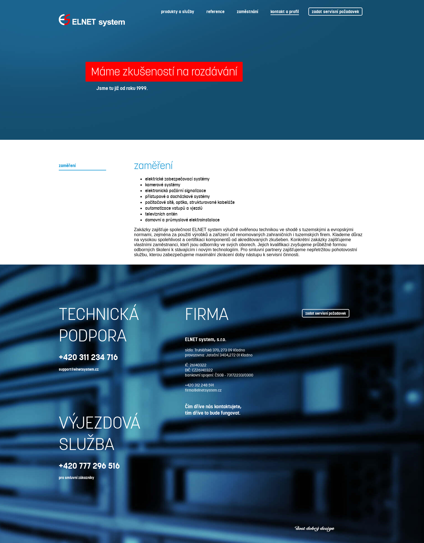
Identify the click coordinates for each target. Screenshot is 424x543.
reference (215, 11)
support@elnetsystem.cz (79, 369)
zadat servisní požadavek (335, 11)
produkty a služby (177, 11)
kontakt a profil (285, 11)
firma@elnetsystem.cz (203, 390)
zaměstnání (247, 11)
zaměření (67, 165)
